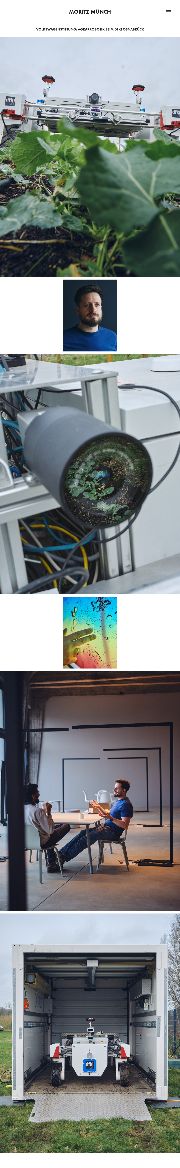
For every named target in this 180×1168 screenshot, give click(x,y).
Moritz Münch (90, 11)
